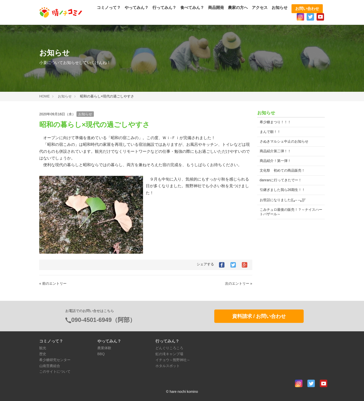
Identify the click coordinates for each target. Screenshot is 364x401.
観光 (42, 348)
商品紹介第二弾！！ (275, 151)
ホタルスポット (167, 366)
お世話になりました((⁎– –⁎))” (283, 200)
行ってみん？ (164, 7)
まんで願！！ (270, 132)
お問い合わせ (307, 8)
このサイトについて (55, 371)
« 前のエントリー (53, 283)
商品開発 (216, 7)
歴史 (42, 354)
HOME (44, 96)
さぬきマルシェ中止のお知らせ (284, 141)
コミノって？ (109, 7)
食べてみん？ (192, 7)
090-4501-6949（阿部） (103, 319)
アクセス (260, 7)
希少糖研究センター (55, 360)
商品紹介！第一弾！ (275, 161)
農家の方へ (238, 7)
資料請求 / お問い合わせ (259, 316)
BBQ (101, 354)
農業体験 (104, 348)
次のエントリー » (238, 283)
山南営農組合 (49, 366)
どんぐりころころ (169, 348)
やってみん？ (136, 7)
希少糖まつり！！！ (275, 122)
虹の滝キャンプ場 (169, 354)
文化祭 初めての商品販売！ (282, 170)
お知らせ (280, 7)
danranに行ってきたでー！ (281, 180)
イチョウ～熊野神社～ (172, 360)
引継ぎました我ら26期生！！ (282, 190)
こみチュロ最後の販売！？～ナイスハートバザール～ (289, 212)
